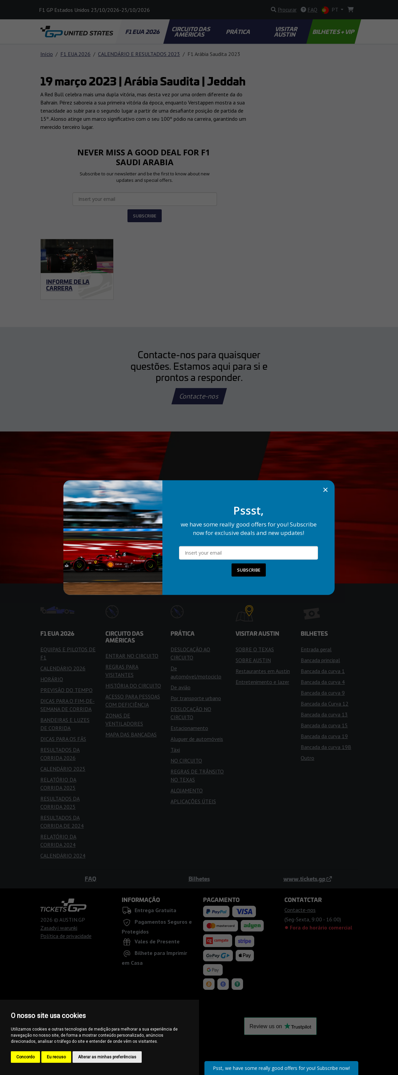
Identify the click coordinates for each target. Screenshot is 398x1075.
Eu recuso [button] (56, 1057)
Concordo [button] (25, 1057)
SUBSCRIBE (248, 570)
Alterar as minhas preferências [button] (107, 1057)
